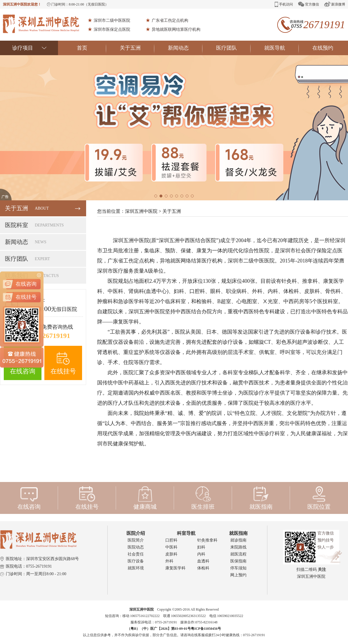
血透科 (203, 561)
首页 (91, 48)
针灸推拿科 (207, 540)
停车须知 (238, 568)
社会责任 (136, 554)
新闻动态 (185, 48)
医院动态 (136, 547)
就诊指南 (238, 540)
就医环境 (136, 568)
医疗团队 (233, 48)
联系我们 (43, 276)
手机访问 (284, 4)
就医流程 (238, 554)
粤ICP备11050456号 (206, 629)
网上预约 (238, 575)
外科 (169, 561)
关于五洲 (137, 48)
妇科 (201, 547)
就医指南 (261, 498)
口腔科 (171, 540)
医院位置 (319, 498)
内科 (201, 554)
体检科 (203, 568)
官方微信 (308, 4)
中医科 (171, 547)
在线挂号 (63, 363)
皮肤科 (171, 554)
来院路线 (238, 547)
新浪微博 (334, 4)
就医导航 (281, 48)
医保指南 (238, 561)
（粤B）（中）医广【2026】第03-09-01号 (159, 629)
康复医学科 (175, 568)
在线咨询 (22, 363)
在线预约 (322, 48)
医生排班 (203, 498)
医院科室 (43, 225)
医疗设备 (136, 561)
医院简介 (136, 540)
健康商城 (145, 498)
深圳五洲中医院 (141, 211)
